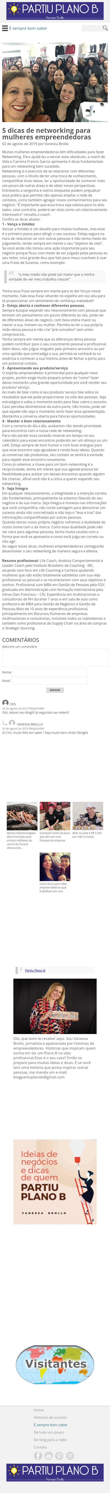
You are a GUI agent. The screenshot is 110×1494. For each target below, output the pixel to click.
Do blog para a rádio (50, 1439)
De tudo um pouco (49, 1432)
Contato (40, 1447)
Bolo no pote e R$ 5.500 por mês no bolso (87, 835)
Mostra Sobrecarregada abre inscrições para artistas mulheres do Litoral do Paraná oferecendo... (21, 840)
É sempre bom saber (50, 1424)
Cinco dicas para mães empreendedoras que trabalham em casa (53, 887)
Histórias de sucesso (50, 1417)
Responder (37, 708)
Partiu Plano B (35, 970)
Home (39, 1410)
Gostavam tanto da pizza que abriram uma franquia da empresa (55, 836)
